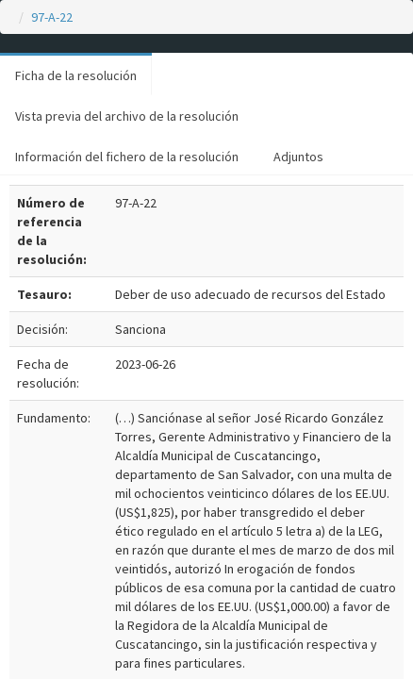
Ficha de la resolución (76, 75)
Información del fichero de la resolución (127, 156)
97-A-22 (52, 16)
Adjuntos (298, 156)
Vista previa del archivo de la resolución (127, 116)
